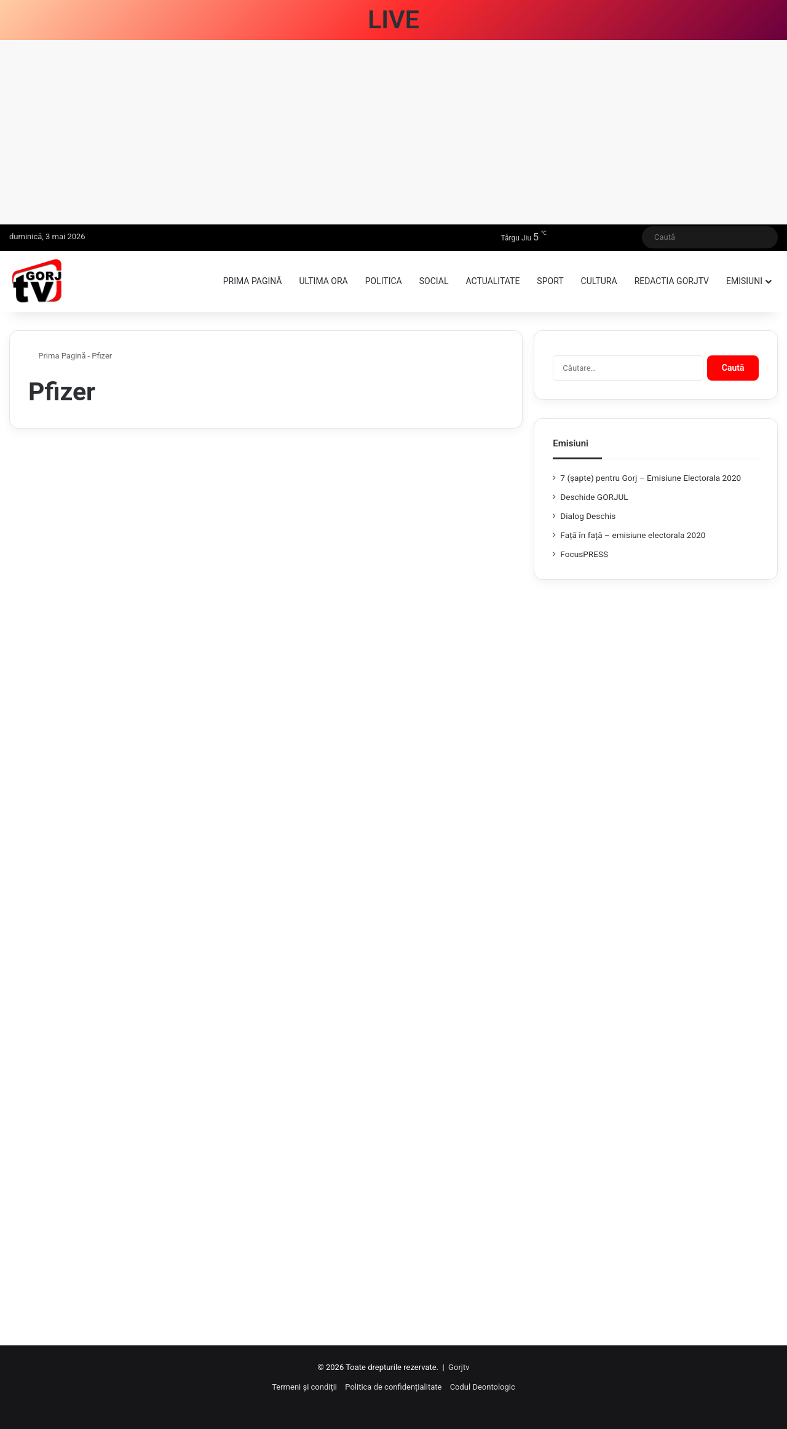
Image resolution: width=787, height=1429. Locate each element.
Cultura (599, 281)
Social (434, 281)
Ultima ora (323, 281)
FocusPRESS (584, 554)
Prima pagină (252, 281)
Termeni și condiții (304, 1386)
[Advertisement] (393, 132)
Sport (550, 281)
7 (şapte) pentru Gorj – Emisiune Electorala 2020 (650, 478)
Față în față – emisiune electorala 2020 (632, 535)
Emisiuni (744, 281)
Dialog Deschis (587, 516)
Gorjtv (458, 1367)
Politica (383, 281)
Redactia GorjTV (672, 281)
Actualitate (492, 281)
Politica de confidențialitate (393, 1386)
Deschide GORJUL (594, 497)
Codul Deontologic (482, 1386)
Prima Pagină (57, 355)
